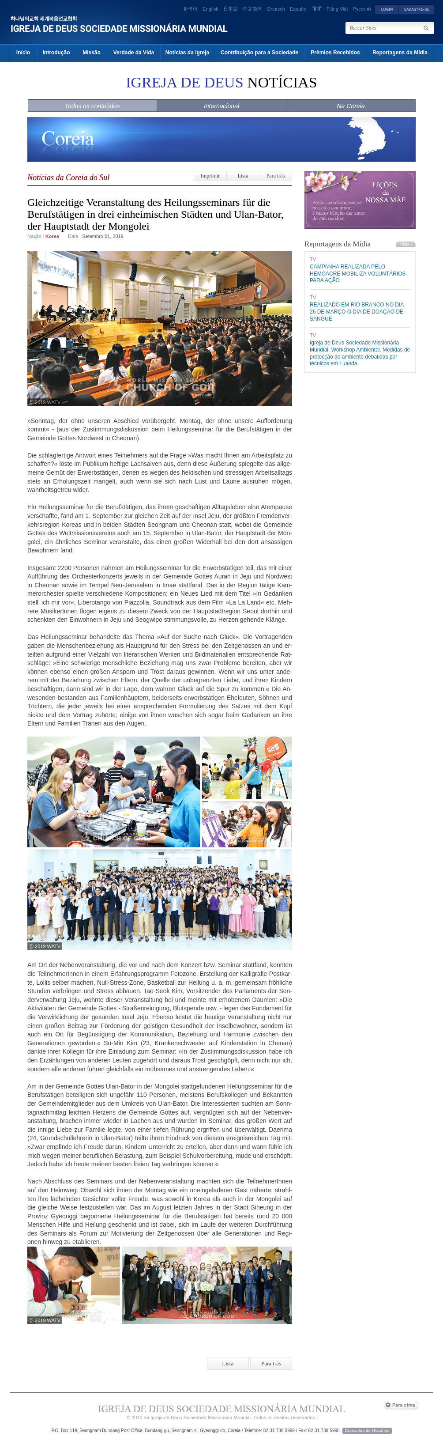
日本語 (230, 8)
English (210, 8)
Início (23, 52)
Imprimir (210, 176)
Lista (243, 176)
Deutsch (276, 8)
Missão (92, 52)
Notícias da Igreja (187, 52)
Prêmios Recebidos (335, 52)
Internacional (221, 106)
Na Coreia (350, 106)
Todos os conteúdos (92, 106)
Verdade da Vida (133, 52)
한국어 (190, 8)
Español (299, 8)
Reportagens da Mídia (400, 52)
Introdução (56, 52)
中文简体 (252, 8)
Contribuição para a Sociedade (259, 52)
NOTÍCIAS (221, 82)
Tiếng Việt (337, 8)
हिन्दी (317, 8)
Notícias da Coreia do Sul (68, 177)
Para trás (276, 176)
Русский (362, 8)
